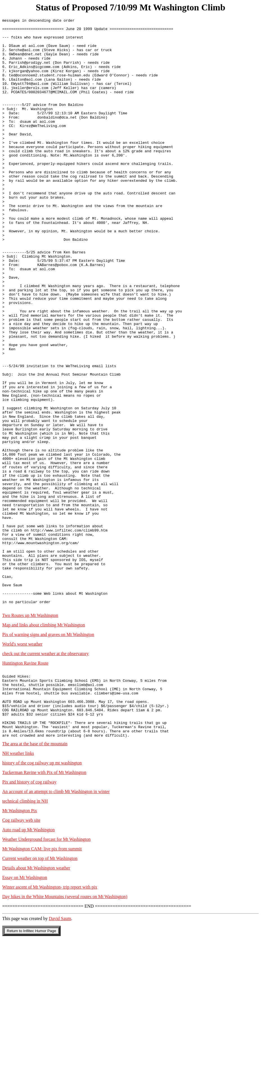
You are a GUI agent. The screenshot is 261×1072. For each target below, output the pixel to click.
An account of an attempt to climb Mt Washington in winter (56, 923)
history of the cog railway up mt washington (42, 894)
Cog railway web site (21, 951)
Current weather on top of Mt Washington (40, 989)
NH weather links (18, 884)
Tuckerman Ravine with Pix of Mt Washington (44, 903)
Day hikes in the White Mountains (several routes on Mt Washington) (64, 1028)
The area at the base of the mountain (34, 875)
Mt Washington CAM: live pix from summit (42, 980)
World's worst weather (22, 762)
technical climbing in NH (25, 932)
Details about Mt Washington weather (36, 999)
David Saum (60, 1050)
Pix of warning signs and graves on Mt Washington (48, 752)
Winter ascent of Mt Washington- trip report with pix (49, 1018)
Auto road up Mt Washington (28, 961)
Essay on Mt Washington (24, 1009)
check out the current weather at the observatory (45, 771)
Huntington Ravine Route (25, 781)
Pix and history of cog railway (29, 913)
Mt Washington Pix (19, 942)
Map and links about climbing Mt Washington (43, 743)
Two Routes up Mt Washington (30, 733)
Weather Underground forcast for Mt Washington (46, 970)
